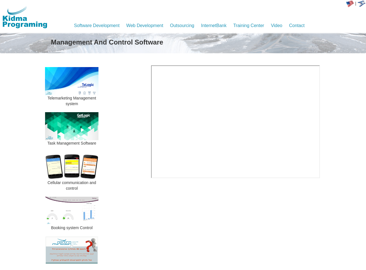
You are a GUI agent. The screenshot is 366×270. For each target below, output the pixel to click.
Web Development (144, 25)
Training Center (248, 25)
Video (276, 25)
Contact (297, 25)
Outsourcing (182, 25)
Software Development (97, 25)
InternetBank (213, 25)
